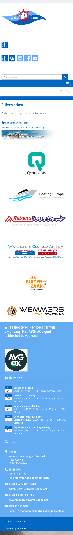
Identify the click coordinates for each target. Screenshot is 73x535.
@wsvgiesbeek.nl (28, 489)
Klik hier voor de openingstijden (29, 477)
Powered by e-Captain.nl (17, 528)
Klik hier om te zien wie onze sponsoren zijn (23, 127)
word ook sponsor (24, 123)
